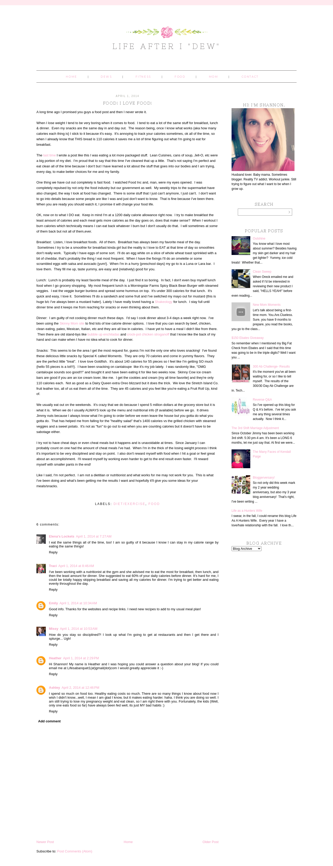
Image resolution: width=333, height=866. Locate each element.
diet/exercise (129, 504)
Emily (53, 603)
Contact (250, 76)
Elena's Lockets (61, 536)
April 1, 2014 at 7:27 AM (94, 536)
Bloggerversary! (264, 477)
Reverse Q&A (262, 399)
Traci (53, 566)
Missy (53, 629)
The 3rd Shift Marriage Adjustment (255, 428)
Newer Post (45, 842)
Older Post (211, 842)
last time (49, 155)
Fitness (143, 76)
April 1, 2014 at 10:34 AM (78, 603)
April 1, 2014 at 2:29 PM (81, 658)
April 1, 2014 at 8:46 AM (76, 566)
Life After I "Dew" (166, 46)
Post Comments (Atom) (74, 851)
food (154, 504)
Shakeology (163, 302)
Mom (213, 76)
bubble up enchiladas (103, 334)
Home (71, 76)
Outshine (259, 238)
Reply (53, 552)
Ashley (54, 688)
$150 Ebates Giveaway (248, 338)
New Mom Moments (267, 305)
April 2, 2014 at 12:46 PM (80, 688)
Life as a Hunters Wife (247, 511)
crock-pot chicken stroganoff (148, 334)
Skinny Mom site (72, 323)
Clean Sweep (262, 271)
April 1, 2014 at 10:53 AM (78, 629)
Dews (106, 76)
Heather (55, 658)
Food (180, 76)
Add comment (49, 721)
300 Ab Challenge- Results (271, 366)
